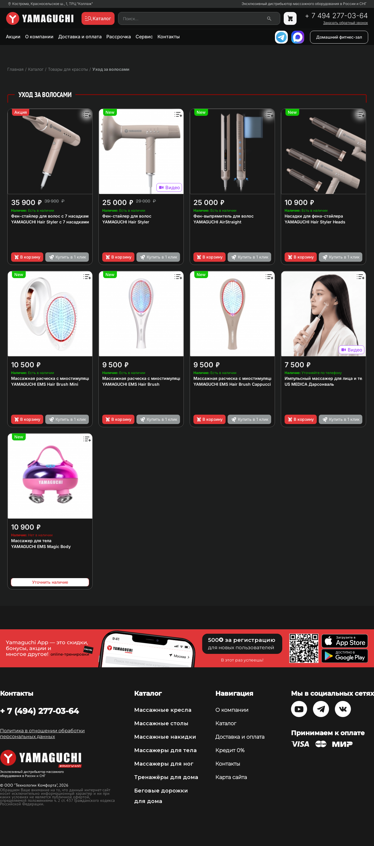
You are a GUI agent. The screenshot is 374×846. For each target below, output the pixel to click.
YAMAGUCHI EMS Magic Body (41, 546)
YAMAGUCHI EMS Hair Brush (131, 384)
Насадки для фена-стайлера (314, 215)
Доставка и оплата (80, 36)
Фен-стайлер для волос (126, 215)
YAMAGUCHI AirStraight (217, 221)
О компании (39, 36)
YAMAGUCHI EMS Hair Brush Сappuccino (234, 384)
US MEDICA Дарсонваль (309, 384)
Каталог (225, 723)
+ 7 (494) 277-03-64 (39, 711)
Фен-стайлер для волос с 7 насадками (51, 215)
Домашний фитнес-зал (339, 37)
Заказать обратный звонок (345, 23)
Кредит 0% (230, 750)
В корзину (27, 257)
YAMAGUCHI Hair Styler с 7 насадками (50, 221)
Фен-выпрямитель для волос (223, 215)
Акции (13, 36)
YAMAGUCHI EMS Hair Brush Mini (44, 384)
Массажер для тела (31, 540)
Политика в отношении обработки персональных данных (42, 733)
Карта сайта (231, 777)
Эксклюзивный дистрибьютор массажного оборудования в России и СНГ (304, 4)
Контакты (168, 36)
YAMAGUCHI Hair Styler (125, 221)
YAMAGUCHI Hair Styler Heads (315, 221)
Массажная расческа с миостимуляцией (53, 378)
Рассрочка (118, 36)
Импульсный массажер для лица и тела (326, 378)
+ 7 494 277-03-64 (336, 16)
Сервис (144, 36)
